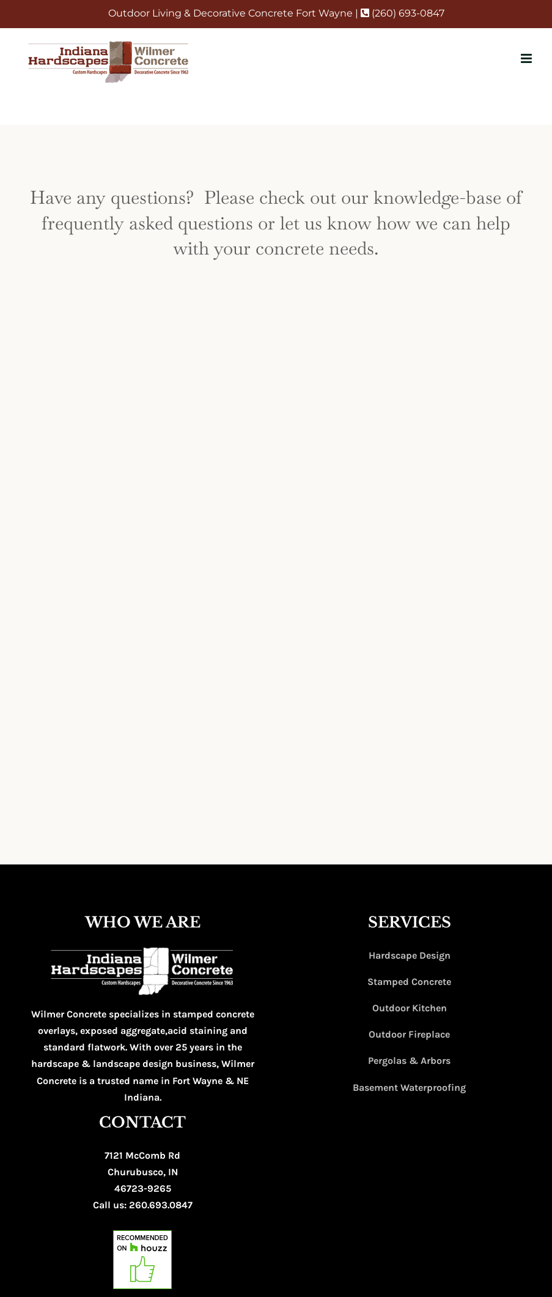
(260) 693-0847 (402, 13)
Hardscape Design (410, 955)
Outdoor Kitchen (409, 1008)
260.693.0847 (161, 1205)
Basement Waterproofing (409, 1087)
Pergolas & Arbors (409, 1060)
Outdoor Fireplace (409, 1034)
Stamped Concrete (409, 981)
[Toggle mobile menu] (527, 58)
